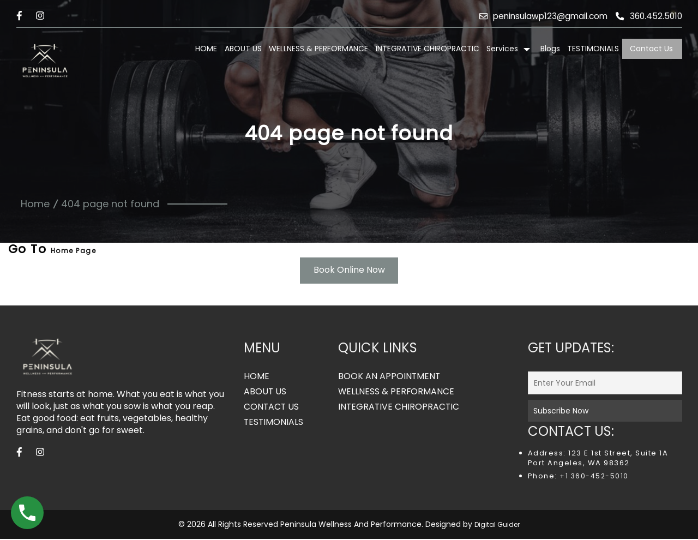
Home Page (74, 250)
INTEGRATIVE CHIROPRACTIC (427, 48)
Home (35, 204)
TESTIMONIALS (593, 48)
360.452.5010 (647, 16)
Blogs (550, 48)
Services (502, 48)
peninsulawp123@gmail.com (538, 16)
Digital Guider (497, 525)
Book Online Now (349, 271)
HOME (206, 48)
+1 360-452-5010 (593, 477)
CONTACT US (272, 408)
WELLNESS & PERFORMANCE (318, 48)
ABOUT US (243, 48)
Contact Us (651, 48)
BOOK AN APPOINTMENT (389, 377)
